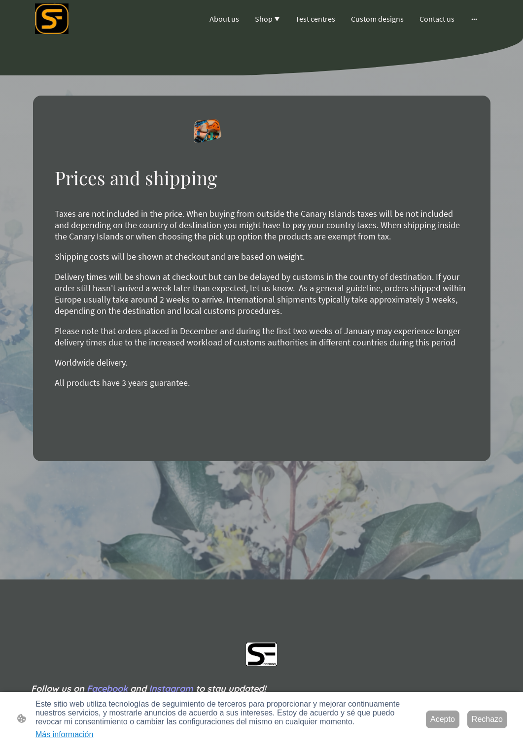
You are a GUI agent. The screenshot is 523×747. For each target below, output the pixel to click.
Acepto (442, 719)
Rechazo (487, 719)
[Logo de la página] (52, 18)
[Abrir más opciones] (474, 18)
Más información (64, 734)
